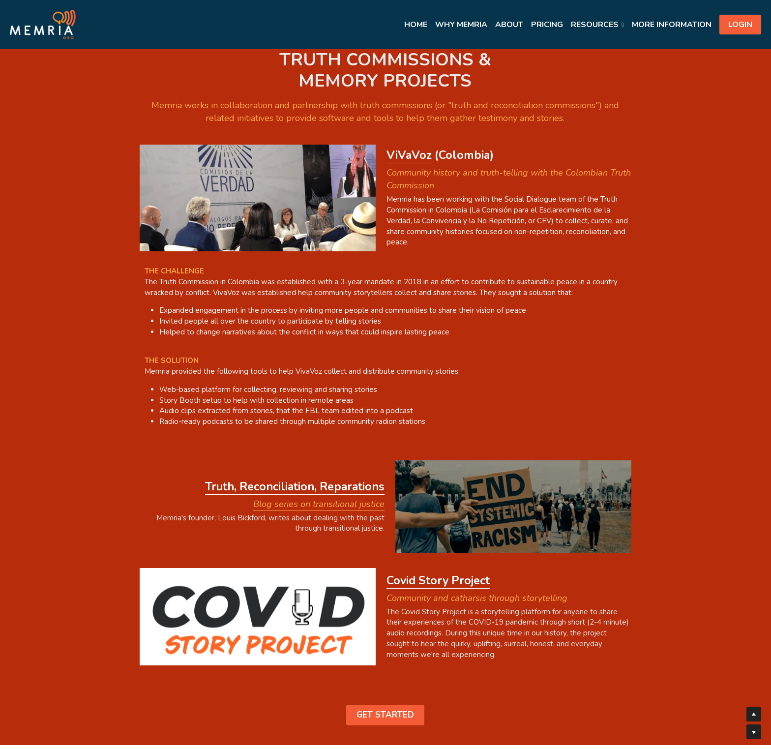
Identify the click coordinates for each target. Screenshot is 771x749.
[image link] (43, 24)
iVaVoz (355, 152)
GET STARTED (385, 649)
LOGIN (740, 24)
